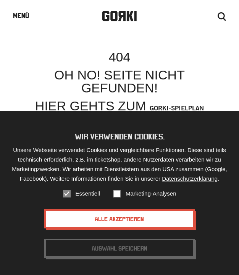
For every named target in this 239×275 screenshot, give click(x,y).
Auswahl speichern (119, 248)
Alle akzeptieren (119, 219)
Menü (21, 15)
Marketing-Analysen (151, 193)
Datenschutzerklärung (190, 178)
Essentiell (88, 193)
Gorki (119, 16)
